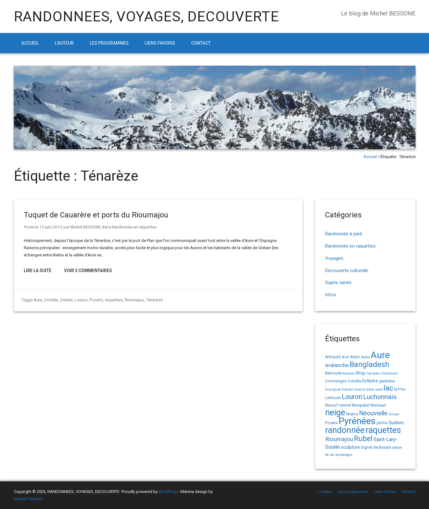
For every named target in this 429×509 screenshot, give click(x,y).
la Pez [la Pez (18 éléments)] (399, 389)
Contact (201, 43)
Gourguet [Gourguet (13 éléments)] (332, 389)
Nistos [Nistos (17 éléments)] (352, 414)
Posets (94, 299)
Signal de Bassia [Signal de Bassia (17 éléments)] (376, 447)
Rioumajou (132, 299)
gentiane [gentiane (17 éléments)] (387, 381)
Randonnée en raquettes (132, 226)
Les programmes (109, 43)
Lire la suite (37, 270)
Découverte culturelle (346, 270)
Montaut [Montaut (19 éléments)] (378, 405)
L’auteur (64, 43)
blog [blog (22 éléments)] (360, 373)
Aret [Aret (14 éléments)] (345, 357)
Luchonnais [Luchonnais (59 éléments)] (380, 397)
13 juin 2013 (50, 226)
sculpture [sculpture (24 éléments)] (350, 447)
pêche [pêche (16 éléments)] (382, 422)
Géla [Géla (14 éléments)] (370, 389)
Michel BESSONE (83, 226)
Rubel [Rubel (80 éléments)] (363, 439)
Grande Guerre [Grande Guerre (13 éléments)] (353, 389)
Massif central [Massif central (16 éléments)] (338, 405)
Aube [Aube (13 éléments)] (365, 357)
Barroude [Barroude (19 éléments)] (333, 372)
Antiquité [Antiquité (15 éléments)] (333, 357)
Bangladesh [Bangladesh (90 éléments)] (369, 364)
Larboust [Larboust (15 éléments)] (333, 398)
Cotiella (50, 299)
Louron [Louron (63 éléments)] (352, 397)
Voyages (334, 258)
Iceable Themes (28, 498)
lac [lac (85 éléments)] (388, 388)
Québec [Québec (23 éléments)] (396, 422)
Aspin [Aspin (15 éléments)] (355, 357)
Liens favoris (160, 43)
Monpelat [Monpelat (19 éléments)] (360, 405)
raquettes (111, 299)
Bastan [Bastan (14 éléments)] (349, 373)
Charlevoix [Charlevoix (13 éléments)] (389, 373)
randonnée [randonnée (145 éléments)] (345, 430)
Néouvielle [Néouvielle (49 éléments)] (373, 413)
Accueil (30, 43)
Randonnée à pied (343, 234)
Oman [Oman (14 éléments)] (394, 414)
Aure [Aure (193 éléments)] (380, 355)
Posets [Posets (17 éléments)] (331, 422)
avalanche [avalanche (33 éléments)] (337, 365)
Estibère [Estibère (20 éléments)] (370, 380)
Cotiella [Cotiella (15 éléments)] (354, 381)
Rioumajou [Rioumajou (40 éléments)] (339, 439)
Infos (330, 295)
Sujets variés (338, 282)
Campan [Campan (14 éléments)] (373, 373)
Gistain (65, 299)
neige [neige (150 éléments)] (335, 413)
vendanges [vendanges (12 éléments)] (343, 455)
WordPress (168, 491)
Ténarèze (151, 299)
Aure (38, 299)
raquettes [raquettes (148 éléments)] (383, 430)
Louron (80, 299)
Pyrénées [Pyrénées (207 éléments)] (357, 421)
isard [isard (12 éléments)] (379, 389)
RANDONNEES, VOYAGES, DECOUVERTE (146, 16)
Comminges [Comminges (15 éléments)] (336, 381)
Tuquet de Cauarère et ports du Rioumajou (96, 215)
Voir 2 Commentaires (88, 270)
